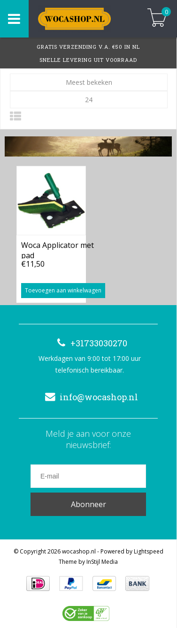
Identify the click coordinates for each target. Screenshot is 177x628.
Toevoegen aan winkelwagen (63, 290)
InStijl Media (102, 562)
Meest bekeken (89, 82)
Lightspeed (148, 551)
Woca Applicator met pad (57, 249)
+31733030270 (89, 343)
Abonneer (88, 504)
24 (88, 99)
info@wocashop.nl (89, 397)
